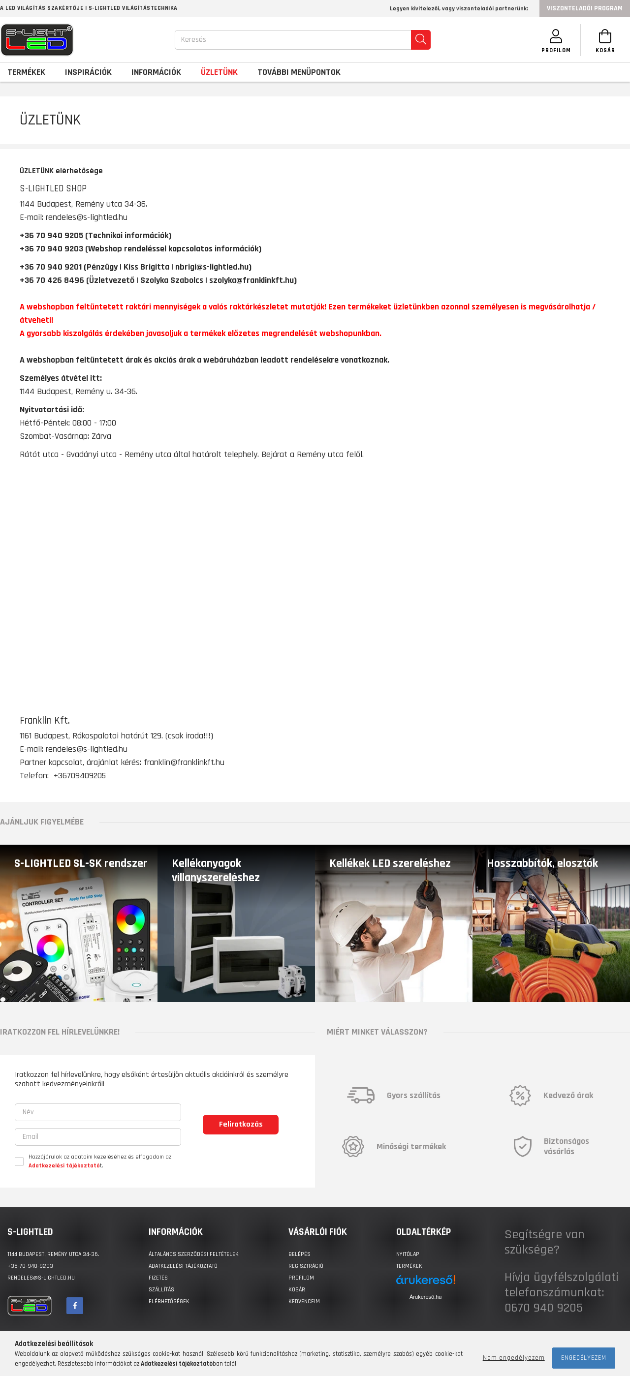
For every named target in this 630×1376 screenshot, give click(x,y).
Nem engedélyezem (514, 1358)
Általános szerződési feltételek (194, 1254)
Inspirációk (88, 72)
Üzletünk (219, 72)
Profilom (301, 1278)
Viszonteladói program (585, 8)
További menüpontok (299, 72)
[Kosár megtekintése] (605, 40)
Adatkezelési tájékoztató (183, 1266)
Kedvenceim (304, 1301)
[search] (421, 40)
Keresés (193, 39)
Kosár (296, 1289)
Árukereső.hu (425, 1297)
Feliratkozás (241, 1124)
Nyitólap (407, 1254)
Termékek (409, 1266)
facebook (74, 1305)
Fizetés (158, 1278)
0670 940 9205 (543, 1308)
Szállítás (161, 1289)
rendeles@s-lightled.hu (86, 749)
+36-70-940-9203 (30, 1266)
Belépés (299, 1254)
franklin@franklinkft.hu (184, 762)
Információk (156, 72)
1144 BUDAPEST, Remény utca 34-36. (53, 1254)
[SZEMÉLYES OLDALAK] (556, 40)
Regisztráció (305, 1266)
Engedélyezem (583, 1358)
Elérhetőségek (169, 1301)
